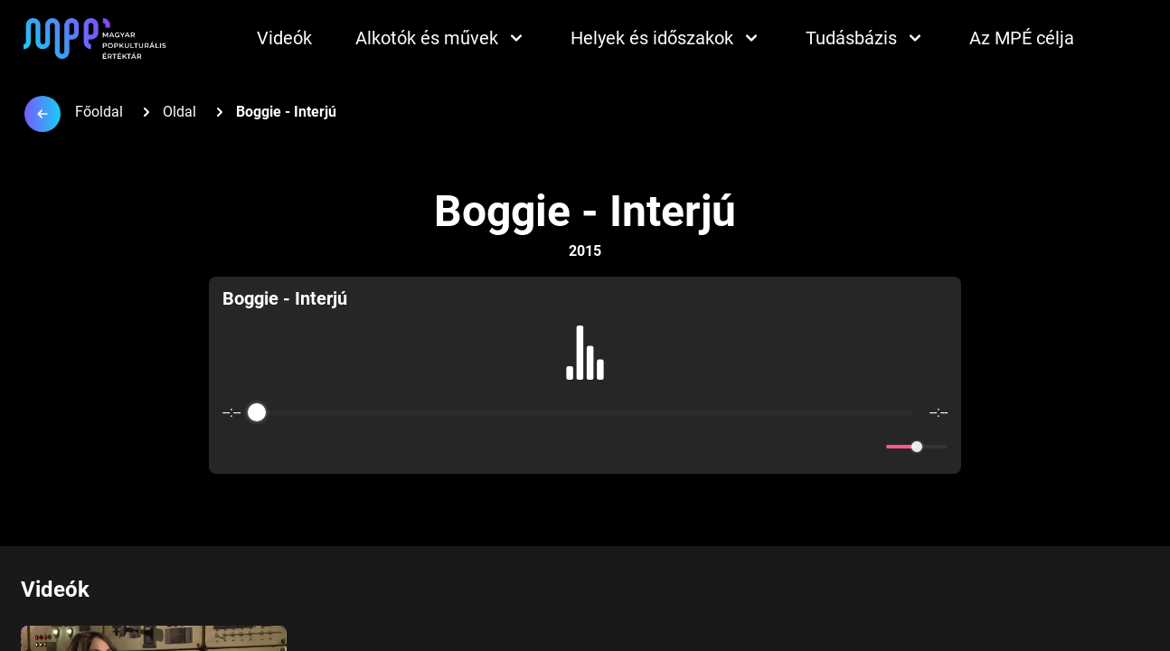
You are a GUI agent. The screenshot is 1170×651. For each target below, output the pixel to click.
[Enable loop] (234, 446)
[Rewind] (545, 447)
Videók (284, 38)
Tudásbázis (866, 38)
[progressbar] (585, 412)
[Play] (585, 447)
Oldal (179, 111)
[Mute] (869, 446)
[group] (585, 375)
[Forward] (624, 447)
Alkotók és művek (441, 38)
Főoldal (99, 111)
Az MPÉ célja (1021, 38)
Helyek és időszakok (666, 38)
